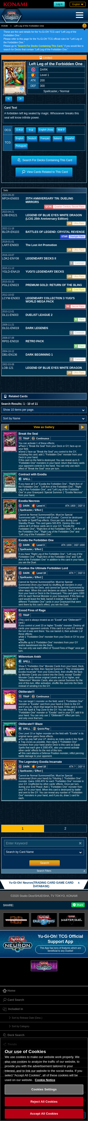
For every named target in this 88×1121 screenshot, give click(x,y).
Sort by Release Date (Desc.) (27, 1018)
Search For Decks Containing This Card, (40, 46)
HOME (4, 25)
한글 (31, 129)
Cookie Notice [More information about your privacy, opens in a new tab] (45, 1080)
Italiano (57, 138)
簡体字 (61, 129)
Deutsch (32, 138)
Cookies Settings (44, 1089)
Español (69, 138)
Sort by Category (20, 1026)
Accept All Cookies (44, 1113)
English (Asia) (46, 129)
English (19, 138)
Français (44, 138)
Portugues (21, 146)
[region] (44, 1079)
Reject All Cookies (44, 1101)
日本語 (19, 129)
